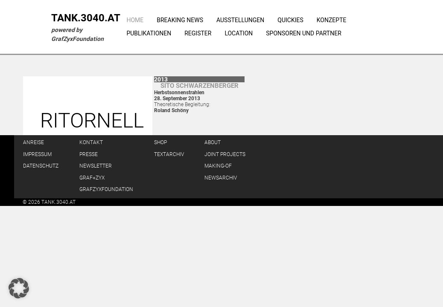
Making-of (218, 166)
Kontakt (91, 142)
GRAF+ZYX (92, 178)
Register (197, 33)
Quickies (290, 20)
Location (238, 33)
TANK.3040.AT (85, 18)
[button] (19, 288)
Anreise (33, 142)
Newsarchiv (220, 178)
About (212, 142)
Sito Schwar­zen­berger (199, 86)
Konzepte (332, 20)
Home (134, 20)
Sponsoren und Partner (303, 33)
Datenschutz (40, 166)
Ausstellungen (240, 20)
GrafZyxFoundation (106, 189)
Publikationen (148, 33)
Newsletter (95, 166)
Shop (160, 142)
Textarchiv (169, 154)
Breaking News (180, 20)
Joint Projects (224, 154)
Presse (88, 154)
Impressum (37, 154)
